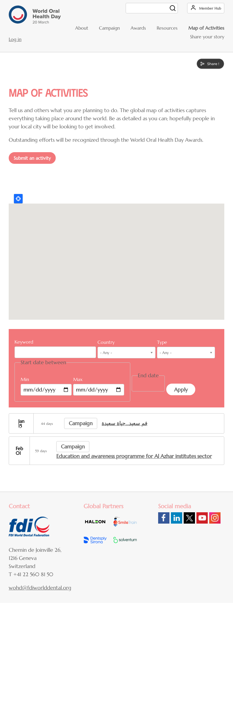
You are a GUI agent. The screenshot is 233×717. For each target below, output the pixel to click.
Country (106, 342)
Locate (18, 198)
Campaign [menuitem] (109, 28)
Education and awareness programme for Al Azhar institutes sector (134, 456)
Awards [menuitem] (138, 28)
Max (77, 379)
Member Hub (210, 8)
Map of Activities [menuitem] (206, 28)
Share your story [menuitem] (207, 36)
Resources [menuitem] (167, 28)
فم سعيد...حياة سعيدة (124, 423)
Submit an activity (32, 158)
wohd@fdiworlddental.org (40, 587)
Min (25, 379)
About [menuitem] (81, 28)
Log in (15, 39)
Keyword (24, 342)
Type (162, 342)
